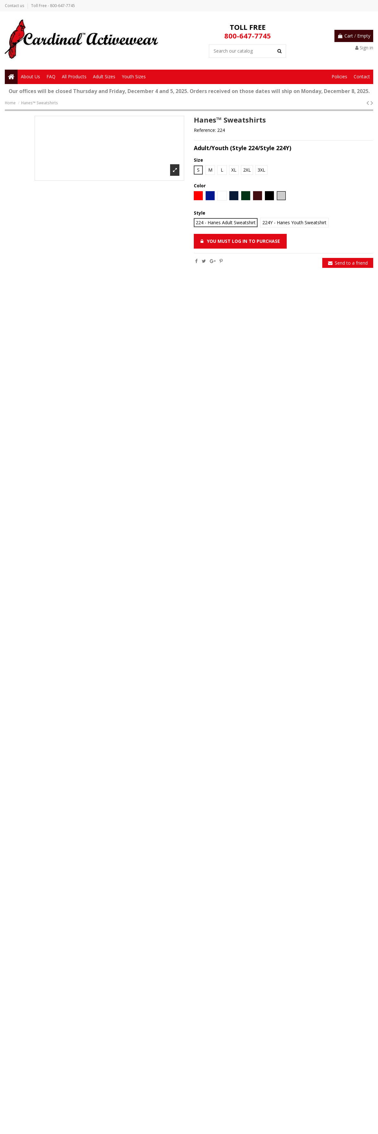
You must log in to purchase (240, 241)
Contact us (15, 5)
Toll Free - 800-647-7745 (53, 5)
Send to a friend (348, 263)
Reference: (205, 130)
